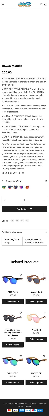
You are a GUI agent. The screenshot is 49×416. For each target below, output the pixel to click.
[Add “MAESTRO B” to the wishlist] (44, 275)
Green (27, 239)
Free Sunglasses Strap (12, 181)
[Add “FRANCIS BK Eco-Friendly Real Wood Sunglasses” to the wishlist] (21, 313)
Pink (37, 242)
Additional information (24, 232)
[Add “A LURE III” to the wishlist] (44, 313)
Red (41, 242)
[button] (4, 187)
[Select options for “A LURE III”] (36, 339)
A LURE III (36, 330)
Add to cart (24, 209)
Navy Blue (29, 242)
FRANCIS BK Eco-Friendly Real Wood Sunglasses (13, 333)
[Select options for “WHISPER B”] (13, 301)
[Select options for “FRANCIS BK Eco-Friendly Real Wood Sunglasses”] (13, 344)
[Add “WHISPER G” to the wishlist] (21, 356)
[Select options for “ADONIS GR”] (36, 382)
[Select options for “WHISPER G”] (13, 382)
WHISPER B (12, 292)
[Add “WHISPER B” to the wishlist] (21, 275)
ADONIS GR (36, 373)
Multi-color (36, 239)
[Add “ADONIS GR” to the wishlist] (44, 356)
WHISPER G (12, 373)
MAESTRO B (36, 292)
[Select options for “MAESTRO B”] (36, 301)
